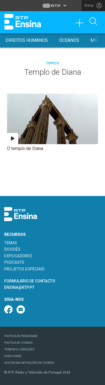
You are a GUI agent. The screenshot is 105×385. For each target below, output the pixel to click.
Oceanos (69, 40)
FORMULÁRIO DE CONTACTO (29, 281)
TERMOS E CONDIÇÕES (19, 349)
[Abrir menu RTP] (52, 5)
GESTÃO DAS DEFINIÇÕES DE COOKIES (29, 362)
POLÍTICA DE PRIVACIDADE (21, 336)
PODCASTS (14, 262)
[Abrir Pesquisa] (93, 21)
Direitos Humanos (27, 40)
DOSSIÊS (12, 249)
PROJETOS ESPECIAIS (24, 269)
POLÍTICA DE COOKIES (18, 342)
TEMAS (10, 243)
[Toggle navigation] (81, 24)
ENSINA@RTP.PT (19, 287)
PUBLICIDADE (13, 356)
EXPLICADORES (18, 256)
